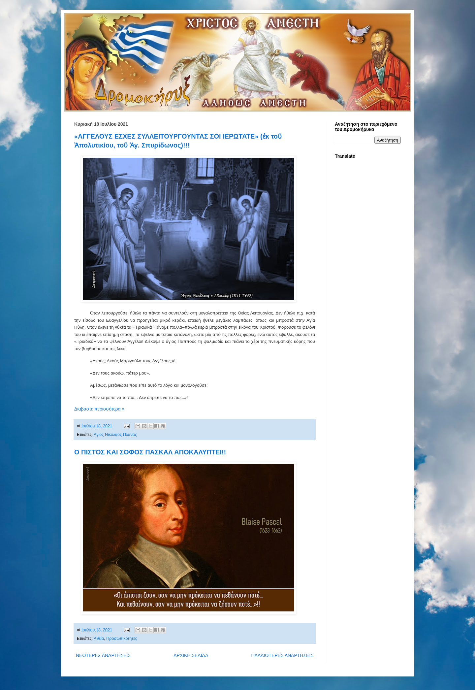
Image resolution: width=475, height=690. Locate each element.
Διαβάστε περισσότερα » (99, 408)
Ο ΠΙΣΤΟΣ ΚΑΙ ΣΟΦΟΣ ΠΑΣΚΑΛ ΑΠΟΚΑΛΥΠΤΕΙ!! (150, 452)
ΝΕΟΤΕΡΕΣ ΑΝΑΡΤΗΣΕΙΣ (103, 655)
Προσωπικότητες (121, 638)
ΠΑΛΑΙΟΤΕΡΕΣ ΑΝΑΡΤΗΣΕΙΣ (282, 655)
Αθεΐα (99, 638)
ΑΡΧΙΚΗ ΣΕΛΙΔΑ (191, 655)
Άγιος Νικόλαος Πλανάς (115, 434)
